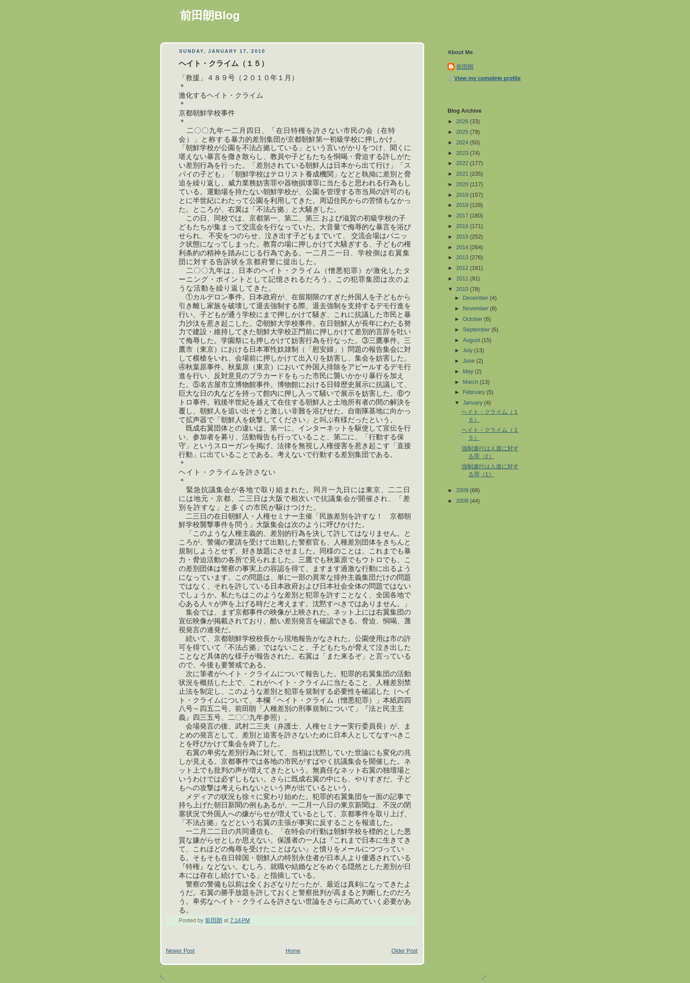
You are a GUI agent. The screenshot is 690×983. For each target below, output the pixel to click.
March (471, 382)
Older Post (404, 951)
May (469, 371)
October (473, 319)
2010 (463, 289)
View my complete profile (487, 78)
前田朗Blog (210, 15)
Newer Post (180, 951)
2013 (463, 257)
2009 (463, 490)
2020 (463, 184)
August (472, 340)
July (468, 350)
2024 (463, 143)
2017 (463, 216)
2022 (463, 163)
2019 (463, 195)
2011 (463, 279)
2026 (463, 121)
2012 (463, 268)
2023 (463, 153)
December (476, 298)
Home (293, 951)
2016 (463, 226)
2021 (463, 174)
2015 (463, 237)
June (470, 361)
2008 (463, 501)
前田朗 (464, 67)
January (473, 403)
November (476, 309)
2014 (463, 247)
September (477, 330)
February (475, 392)
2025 (463, 132)
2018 (463, 205)
